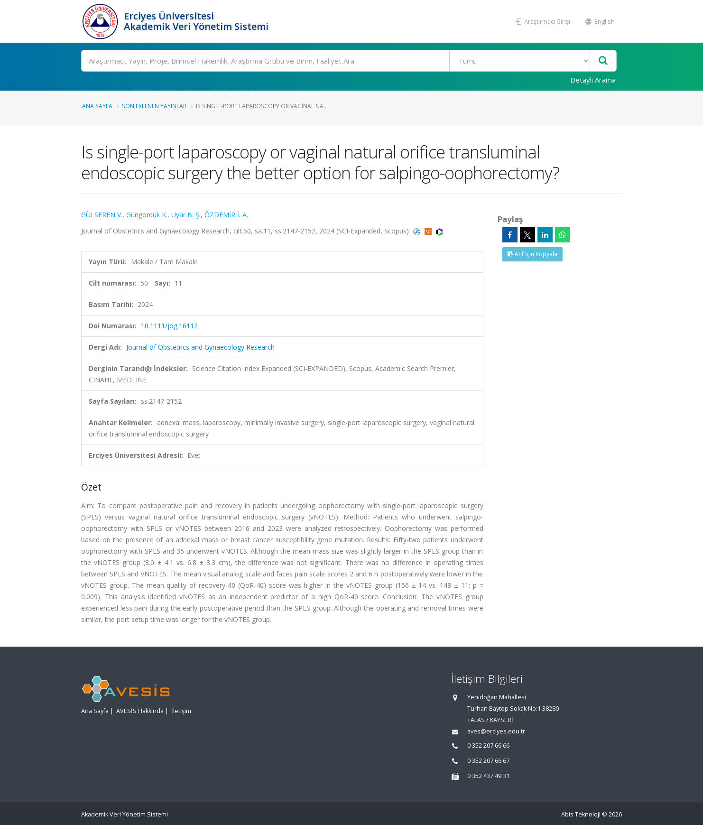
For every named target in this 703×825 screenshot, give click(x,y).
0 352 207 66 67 (488, 761)
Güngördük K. (146, 214)
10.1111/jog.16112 (169, 325)
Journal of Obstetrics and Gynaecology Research (200, 347)
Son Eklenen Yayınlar (154, 106)
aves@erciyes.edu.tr (496, 731)
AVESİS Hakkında (140, 711)
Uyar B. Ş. (186, 214)
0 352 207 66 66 (488, 746)
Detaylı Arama (593, 79)
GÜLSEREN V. (101, 214)
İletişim (181, 711)
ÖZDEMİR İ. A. (226, 214)
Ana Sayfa (97, 106)
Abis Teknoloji (581, 814)
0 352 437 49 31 (488, 776)
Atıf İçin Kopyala (532, 254)
